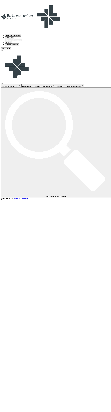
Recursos (8, 42)
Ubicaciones (9, 37)
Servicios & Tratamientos (13, 40)
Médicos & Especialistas (13, 35)
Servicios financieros (12, 44)
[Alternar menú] (2, 50)
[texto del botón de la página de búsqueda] (2, 83)
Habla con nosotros (21, 199)
